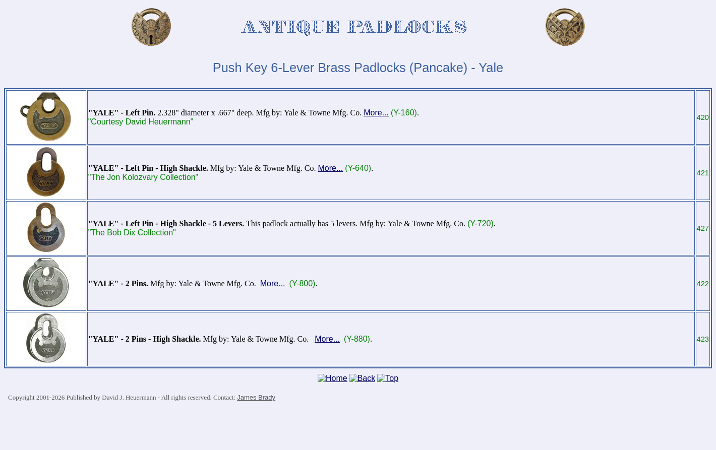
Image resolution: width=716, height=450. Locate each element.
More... (376, 112)
